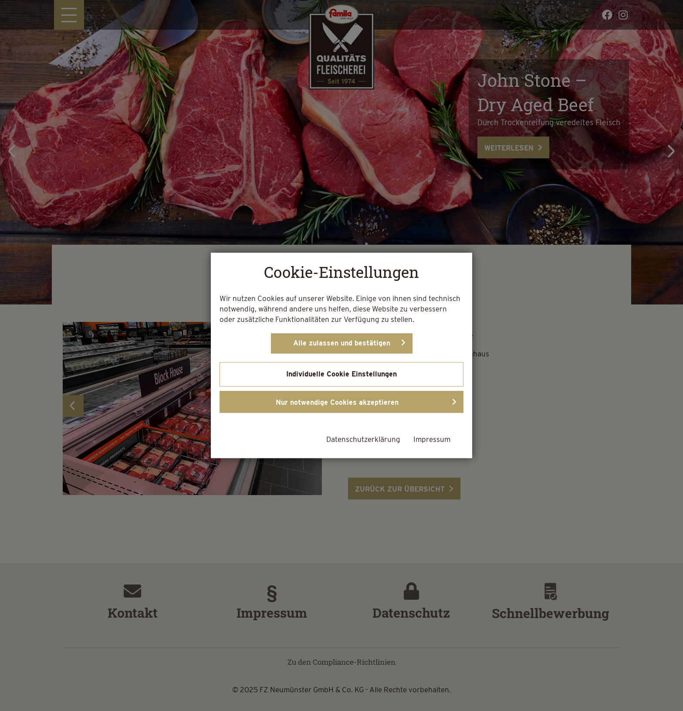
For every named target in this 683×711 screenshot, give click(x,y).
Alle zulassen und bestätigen (341, 343)
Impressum (431, 439)
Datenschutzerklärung (363, 439)
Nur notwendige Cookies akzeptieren (337, 403)
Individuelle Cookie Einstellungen (341, 374)
